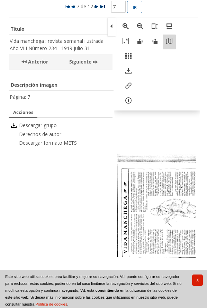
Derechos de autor (40, 134)
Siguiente (80, 61)
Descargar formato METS (48, 142)
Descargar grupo (38, 125)
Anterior (37, 61)
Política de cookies (51, 304)
